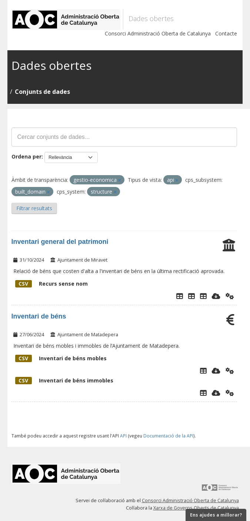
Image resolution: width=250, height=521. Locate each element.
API (123, 436)
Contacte (226, 33)
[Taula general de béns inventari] (203, 296)
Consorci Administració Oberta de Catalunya (158, 33)
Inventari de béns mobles (61, 358)
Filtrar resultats (34, 208)
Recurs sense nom (51, 283)
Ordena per (26, 156)
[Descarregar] (216, 296)
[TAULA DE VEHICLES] (191, 296)
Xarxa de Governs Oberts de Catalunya (196, 508)
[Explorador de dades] (179, 296)
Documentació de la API (168, 436)
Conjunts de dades (42, 92)
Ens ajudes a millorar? (216, 515)
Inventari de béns (38, 316)
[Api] (230, 296)
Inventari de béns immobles (64, 380)
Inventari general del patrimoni (60, 241)
